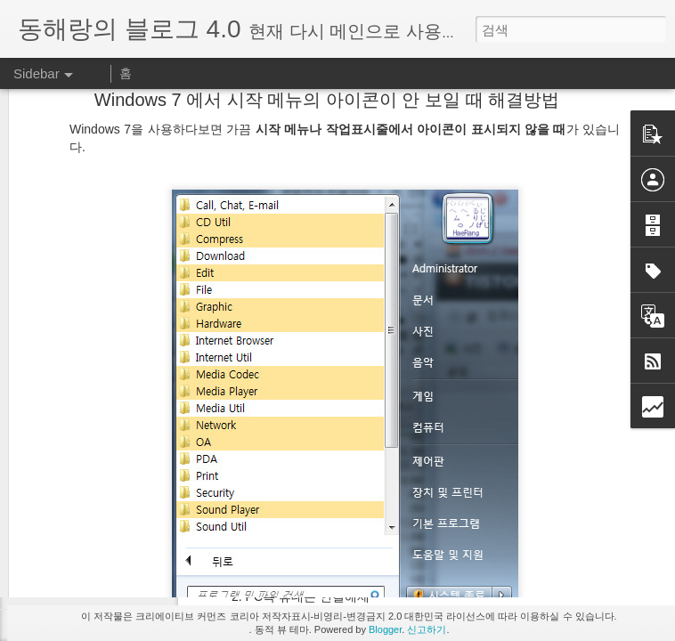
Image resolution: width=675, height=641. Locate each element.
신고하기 (426, 629)
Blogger (385, 629)
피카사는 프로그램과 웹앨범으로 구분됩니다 (150, 589)
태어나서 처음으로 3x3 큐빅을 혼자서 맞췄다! (152, 509)
